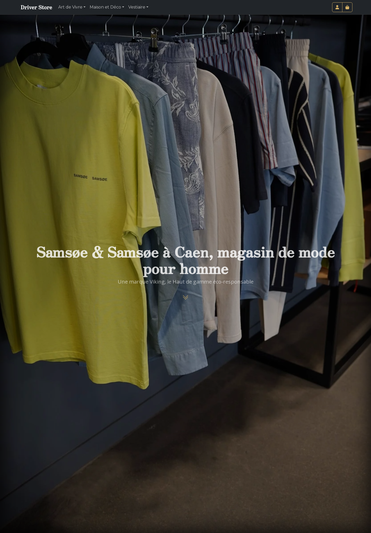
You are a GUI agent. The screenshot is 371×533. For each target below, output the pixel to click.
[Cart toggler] (347, 7)
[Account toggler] (337, 7)
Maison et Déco (105, 7)
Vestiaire (136, 7)
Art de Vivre (70, 7)
